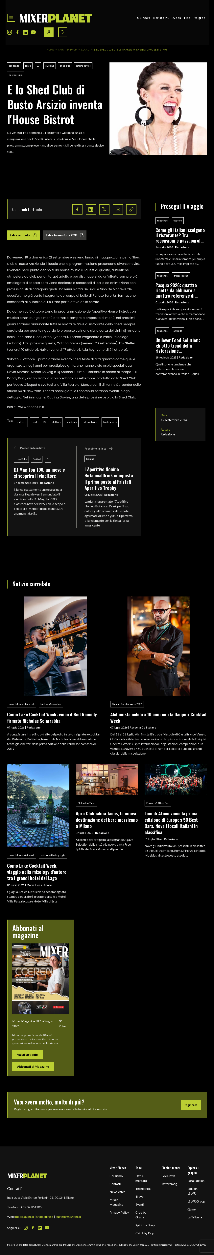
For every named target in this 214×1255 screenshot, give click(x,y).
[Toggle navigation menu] (11, 18)
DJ (38, 65)
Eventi (139, 1204)
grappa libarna (181, 275)
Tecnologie (143, 1188)
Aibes (177, 17)
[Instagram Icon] (9, 32)
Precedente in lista (29, 448)
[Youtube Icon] (33, 32)
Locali (85, 49)
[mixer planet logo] (27, 1175)
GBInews (143, 17)
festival (37, 459)
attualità (178, 330)
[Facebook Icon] (17, 32)
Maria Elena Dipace (39, 885)
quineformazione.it (68, 1216)
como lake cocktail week (22, 703)
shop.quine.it (44, 1216)
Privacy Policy (119, 1212)
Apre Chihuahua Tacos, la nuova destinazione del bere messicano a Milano (107, 819)
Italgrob (199, 17)
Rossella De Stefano (143, 727)
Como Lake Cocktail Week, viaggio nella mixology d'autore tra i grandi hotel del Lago (36, 872)
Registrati (191, 1105)
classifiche (21, 459)
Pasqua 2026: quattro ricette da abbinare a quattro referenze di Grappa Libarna (176, 290)
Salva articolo (24, 235)
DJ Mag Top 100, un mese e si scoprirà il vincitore (39, 472)
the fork (178, 220)
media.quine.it (24, 1216)
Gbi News (168, 1176)
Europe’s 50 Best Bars (158, 802)
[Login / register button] (49, 32)
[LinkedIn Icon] (25, 32)
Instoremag (169, 1184)
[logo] (56, 17)
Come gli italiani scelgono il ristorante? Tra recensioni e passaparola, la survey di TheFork (180, 235)
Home (50, 49)
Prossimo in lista (98, 449)
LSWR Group (196, 1201)
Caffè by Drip (144, 1233)
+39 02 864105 (31, 1207)
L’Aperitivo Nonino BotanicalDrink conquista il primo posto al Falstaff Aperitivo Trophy (108, 478)
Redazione (47, 482)
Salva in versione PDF (65, 235)
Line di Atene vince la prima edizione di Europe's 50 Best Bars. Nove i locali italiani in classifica (171, 822)
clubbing (49, 65)
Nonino (90, 458)
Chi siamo (116, 1176)
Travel (139, 1196)
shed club (65, 65)
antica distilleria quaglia (52, 855)
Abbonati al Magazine (33, 1066)
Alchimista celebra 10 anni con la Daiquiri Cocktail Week (158, 717)
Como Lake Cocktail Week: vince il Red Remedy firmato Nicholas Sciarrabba (52, 717)
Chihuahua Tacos (87, 802)
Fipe (187, 17)
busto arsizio (15, 74)
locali (28, 65)
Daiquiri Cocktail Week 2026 (127, 703)
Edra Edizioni (196, 1180)
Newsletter (117, 1192)
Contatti (115, 1184)
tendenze (14, 65)
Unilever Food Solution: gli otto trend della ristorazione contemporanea (177, 345)
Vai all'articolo (27, 1054)
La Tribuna (194, 1217)
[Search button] (62, 32)
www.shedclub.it (31, 407)
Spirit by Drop (67, 49)
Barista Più (161, 17)
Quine (191, 1209)
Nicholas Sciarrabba (50, 703)
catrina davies (83, 65)
